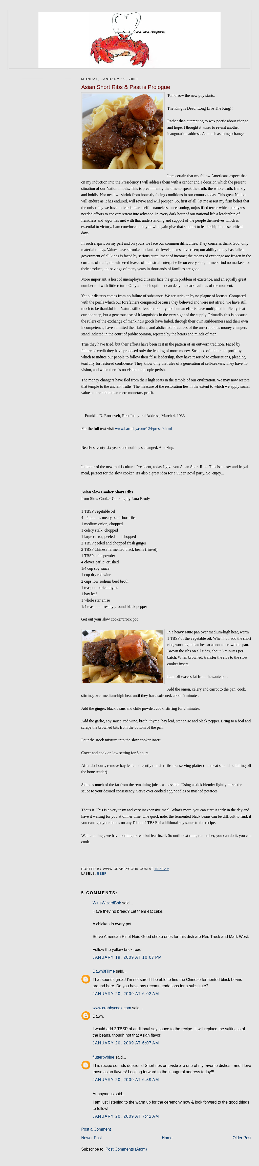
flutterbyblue (103, 1057)
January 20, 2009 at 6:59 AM (126, 1080)
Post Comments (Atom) (126, 1149)
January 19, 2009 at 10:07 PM (127, 957)
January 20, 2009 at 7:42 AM (126, 1116)
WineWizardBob (107, 903)
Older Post (242, 1138)
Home (167, 1138)
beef (101, 873)
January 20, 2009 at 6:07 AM (126, 1043)
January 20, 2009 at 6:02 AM (126, 994)
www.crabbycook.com (112, 1008)
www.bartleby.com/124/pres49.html (143, 428)
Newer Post (91, 1138)
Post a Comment (96, 1129)
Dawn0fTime (104, 971)
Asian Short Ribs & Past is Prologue (125, 87)
